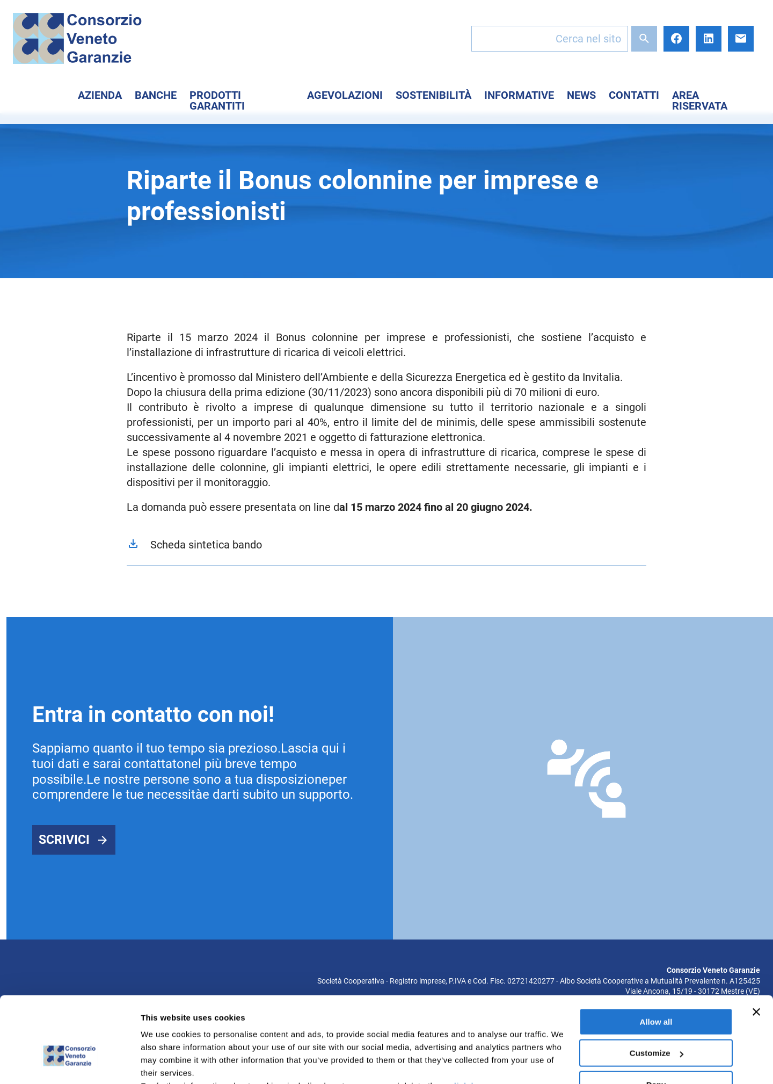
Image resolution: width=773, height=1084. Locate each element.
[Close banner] (756, 946)
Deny (656, 1019)
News (581, 95)
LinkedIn (708, 39)
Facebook (676, 39)
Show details (166, 1062)
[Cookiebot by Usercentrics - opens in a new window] (69, 1063)
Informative (519, 95)
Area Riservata (699, 100)
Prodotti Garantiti (217, 100)
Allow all (656, 956)
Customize (656, 987)
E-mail (741, 39)
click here (469, 1020)
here (284, 1033)
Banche (156, 95)
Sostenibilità (433, 95)
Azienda (100, 95)
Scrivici (64, 840)
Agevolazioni (345, 95)
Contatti (634, 95)
